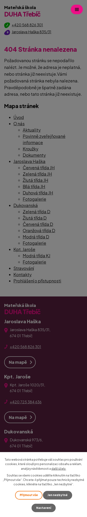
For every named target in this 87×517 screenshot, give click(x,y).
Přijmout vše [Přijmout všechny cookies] (29, 495)
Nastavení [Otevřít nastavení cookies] (43, 508)
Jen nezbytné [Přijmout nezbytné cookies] (58, 495)
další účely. (58, 468)
